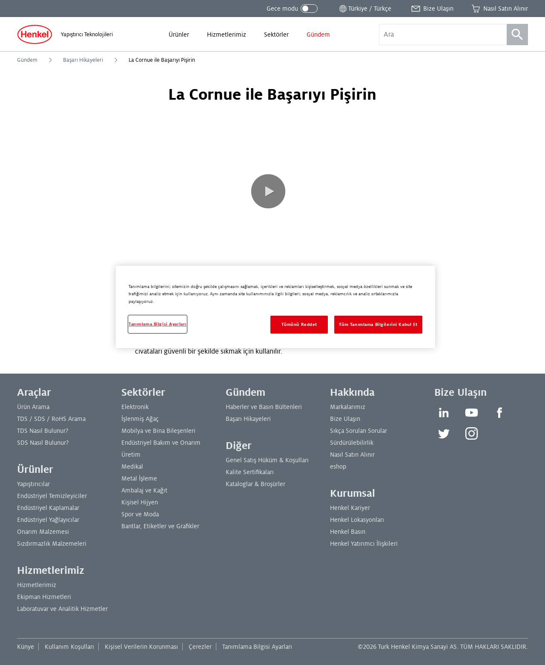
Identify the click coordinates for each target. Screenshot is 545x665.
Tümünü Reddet (299, 324)
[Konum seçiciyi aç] (364, 8)
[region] (275, 307)
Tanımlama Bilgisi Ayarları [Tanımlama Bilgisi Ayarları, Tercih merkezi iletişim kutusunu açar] (157, 324)
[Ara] (517, 34)
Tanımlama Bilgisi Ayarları (257, 646)
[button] (268, 191)
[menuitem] (179, 34)
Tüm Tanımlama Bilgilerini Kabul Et (378, 324)
